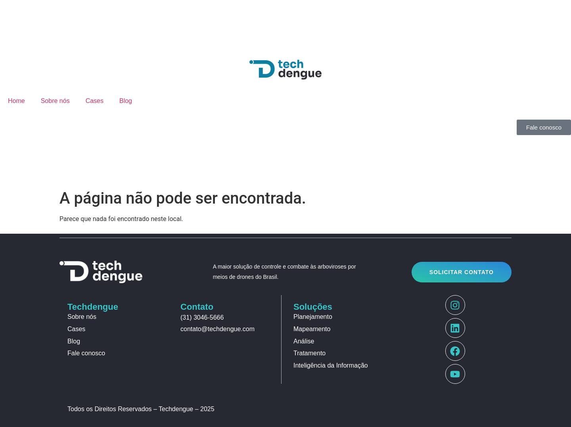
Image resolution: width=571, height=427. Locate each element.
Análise (303, 341)
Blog (125, 100)
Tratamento (309, 353)
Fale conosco (86, 353)
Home (16, 100)
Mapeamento (311, 329)
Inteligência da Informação (330, 365)
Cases (94, 100)
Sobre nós (55, 100)
